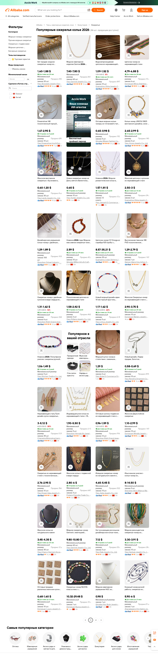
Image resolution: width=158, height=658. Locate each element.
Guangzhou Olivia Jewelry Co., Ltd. (108, 86)
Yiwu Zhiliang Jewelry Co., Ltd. (78, 319)
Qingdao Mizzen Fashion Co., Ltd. (108, 141)
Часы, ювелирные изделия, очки (60, 25)
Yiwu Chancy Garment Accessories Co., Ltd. (49, 552)
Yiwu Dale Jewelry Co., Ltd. (106, 552)
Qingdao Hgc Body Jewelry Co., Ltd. (108, 604)
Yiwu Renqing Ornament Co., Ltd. (137, 379)
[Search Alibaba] (61, 10)
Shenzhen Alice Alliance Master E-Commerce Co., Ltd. (137, 491)
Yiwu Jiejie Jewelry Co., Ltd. (107, 493)
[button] (88, 10)
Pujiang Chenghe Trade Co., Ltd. (78, 495)
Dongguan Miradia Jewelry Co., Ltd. (137, 433)
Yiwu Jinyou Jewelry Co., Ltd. (136, 143)
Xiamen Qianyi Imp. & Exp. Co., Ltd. (137, 262)
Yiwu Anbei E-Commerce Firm (108, 376)
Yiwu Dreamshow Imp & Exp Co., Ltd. (49, 143)
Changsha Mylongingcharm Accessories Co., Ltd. (49, 438)
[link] (154, 632)
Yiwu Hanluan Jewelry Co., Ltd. (137, 552)
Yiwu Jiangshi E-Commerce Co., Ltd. (108, 202)
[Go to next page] (101, 620)
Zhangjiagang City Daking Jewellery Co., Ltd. (137, 609)
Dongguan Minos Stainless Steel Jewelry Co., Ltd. (137, 84)
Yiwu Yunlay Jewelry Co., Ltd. (78, 198)
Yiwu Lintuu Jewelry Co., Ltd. (107, 322)
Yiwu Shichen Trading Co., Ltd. (49, 376)
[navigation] (20, 323)
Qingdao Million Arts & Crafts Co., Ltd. (78, 262)
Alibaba (39, 25)
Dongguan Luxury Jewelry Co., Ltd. (49, 609)
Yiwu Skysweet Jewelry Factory (49, 84)
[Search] (98, 10)
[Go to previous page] (85, 620)
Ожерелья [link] (95, 25)
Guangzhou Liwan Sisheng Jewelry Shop (108, 260)
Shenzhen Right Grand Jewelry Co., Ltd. (49, 322)
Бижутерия (82, 25)
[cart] (124, 10)
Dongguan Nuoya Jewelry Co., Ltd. (78, 607)
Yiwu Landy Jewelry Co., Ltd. (48, 198)
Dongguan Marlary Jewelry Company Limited (137, 317)
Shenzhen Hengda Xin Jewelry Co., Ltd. (78, 433)
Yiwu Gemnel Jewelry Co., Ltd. (78, 82)
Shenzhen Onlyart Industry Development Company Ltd (49, 262)
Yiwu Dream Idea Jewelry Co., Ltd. (49, 493)
